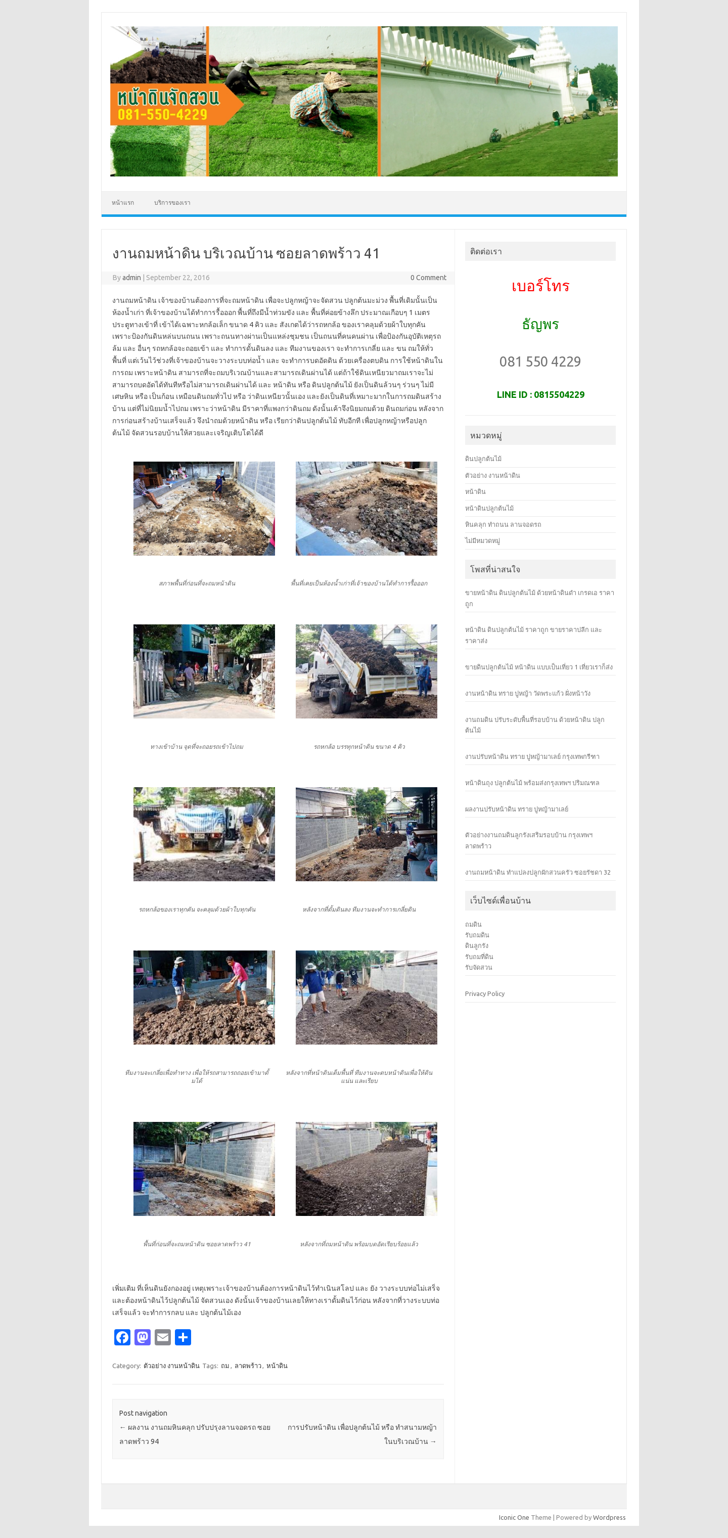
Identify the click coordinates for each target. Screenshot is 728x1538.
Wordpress (609, 1517)
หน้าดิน (277, 1365)
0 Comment (428, 278)
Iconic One (514, 1517)
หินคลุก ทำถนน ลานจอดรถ (503, 524)
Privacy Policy (485, 993)
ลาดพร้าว (248, 1365)
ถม (225, 1365)
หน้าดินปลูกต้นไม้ (489, 508)
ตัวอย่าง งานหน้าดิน (172, 1365)
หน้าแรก (123, 202)
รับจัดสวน (478, 967)
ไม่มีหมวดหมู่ (482, 540)
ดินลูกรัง (476, 945)
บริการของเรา (172, 202)
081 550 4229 (540, 361)
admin (131, 278)
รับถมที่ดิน (479, 956)
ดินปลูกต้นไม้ (483, 458)
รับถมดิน (477, 934)
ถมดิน (473, 924)
